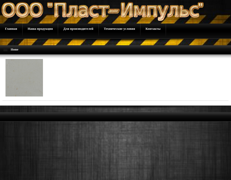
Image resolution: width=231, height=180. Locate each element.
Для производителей (78, 28)
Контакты (153, 28)
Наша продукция (40, 28)
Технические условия (119, 28)
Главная (11, 28)
